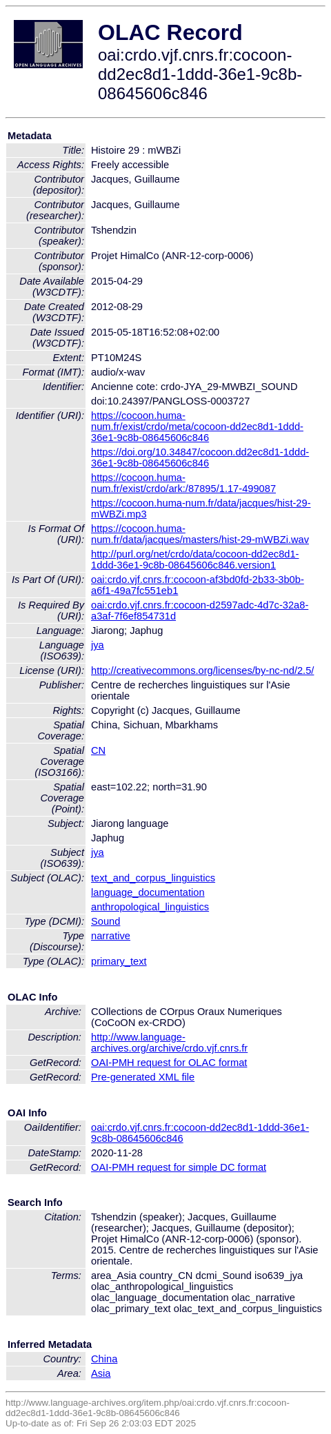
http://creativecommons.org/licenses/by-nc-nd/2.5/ (202, 670)
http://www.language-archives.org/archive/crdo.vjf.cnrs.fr (169, 1043)
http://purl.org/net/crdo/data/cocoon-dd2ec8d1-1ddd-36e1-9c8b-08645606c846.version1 (195, 560)
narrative (110, 935)
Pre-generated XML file (142, 1077)
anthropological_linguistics (150, 906)
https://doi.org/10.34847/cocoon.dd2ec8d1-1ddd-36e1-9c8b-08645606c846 (200, 458)
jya (97, 645)
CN (98, 750)
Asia (101, 1373)
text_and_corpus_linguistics (153, 877)
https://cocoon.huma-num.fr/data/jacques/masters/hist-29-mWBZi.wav (200, 534)
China (104, 1358)
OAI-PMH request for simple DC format (178, 1167)
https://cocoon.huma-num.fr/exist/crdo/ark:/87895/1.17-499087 (183, 483)
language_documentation (148, 892)
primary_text (119, 961)
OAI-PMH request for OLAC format (169, 1062)
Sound (105, 921)
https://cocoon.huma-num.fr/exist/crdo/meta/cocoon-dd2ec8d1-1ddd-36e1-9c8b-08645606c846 (197, 426)
